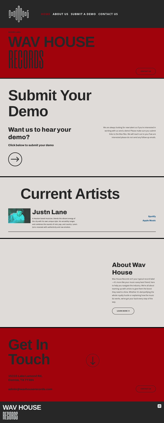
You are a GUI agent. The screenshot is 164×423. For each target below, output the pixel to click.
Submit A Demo (83, 14)
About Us (60, 14)
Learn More (122, 311)
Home (45, 14)
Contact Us (108, 14)
